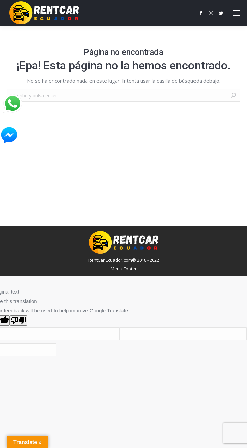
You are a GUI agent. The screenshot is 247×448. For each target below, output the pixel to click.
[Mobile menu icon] (236, 13)
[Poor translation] (18, 320)
